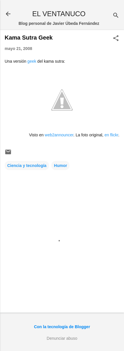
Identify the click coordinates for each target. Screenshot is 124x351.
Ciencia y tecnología (26, 165)
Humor (60, 165)
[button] (115, 38)
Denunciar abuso (62, 338)
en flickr (111, 135)
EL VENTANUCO (58, 14)
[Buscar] (115, 16)
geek (32, 61)
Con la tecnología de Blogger (62, 326)
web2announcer (59, 135)
